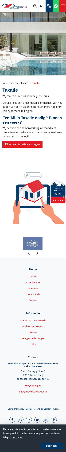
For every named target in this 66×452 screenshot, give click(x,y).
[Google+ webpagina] (45, 420)
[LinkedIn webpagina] (29, 420)
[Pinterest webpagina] (54, 420)
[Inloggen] (35, 6)
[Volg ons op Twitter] (20, 420)
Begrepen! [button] (51, 445)
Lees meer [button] (16, 437)
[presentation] (29, 253)
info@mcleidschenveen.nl (33, 391)
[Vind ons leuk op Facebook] (12, 420)
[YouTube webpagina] (37, 420)
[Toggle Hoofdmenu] (62, 6)
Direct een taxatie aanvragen (22, 144)
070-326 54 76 (33, 386)
